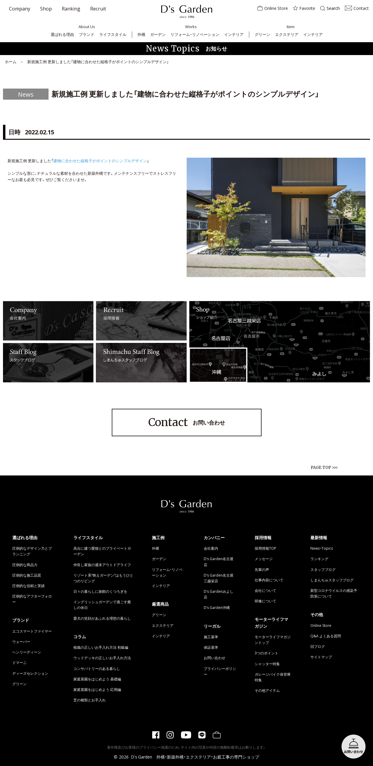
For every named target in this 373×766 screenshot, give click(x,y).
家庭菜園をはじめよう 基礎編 (97, 679)
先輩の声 (262, 569)
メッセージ (264, 558)
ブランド (86, 34)
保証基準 (211, 647)
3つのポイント (266, 653)
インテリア (234, 34)
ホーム (10, 61)
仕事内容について (269, 580)
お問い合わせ (186, 422)
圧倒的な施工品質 (26, 575)
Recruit (98, 8)
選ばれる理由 (62, 34)
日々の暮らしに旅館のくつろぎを (100, 591)
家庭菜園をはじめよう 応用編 (97, 689)
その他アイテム (267, 690)
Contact (357, 8)
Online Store (272, 8)
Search (330, 8)
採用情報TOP (265, 548)
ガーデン (158, 34)
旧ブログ (317, 646)
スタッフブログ (323, 569)
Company (19, 8)
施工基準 (211, 636)
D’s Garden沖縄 (217, 607)
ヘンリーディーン (26, 652)
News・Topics (321, 548)
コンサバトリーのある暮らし (96, 668)
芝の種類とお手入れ (89, 700)
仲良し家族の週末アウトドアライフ (102, 564)
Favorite (304, 8)
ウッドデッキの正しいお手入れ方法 (102, 657)
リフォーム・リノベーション (194, 34)
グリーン (262, 34)
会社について (265, 590)
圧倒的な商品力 (24, 564)
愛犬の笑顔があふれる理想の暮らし (102, 618)
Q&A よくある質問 (325, 636)
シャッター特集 (267, 663)
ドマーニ (19, 662)
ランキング (319, 558)
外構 (141, 34)
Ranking (71, 8)
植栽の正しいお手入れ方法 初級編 (100, 647)
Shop (46, 8)
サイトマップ (321, 656)
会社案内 (211, 548)
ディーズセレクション (30, 673)
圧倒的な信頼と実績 (28, 585)
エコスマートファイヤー (32, 631)
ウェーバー (21, 641)
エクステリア (286, 34)
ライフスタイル (112, 34)
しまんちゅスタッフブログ (332, 580)
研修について (265, 601)
